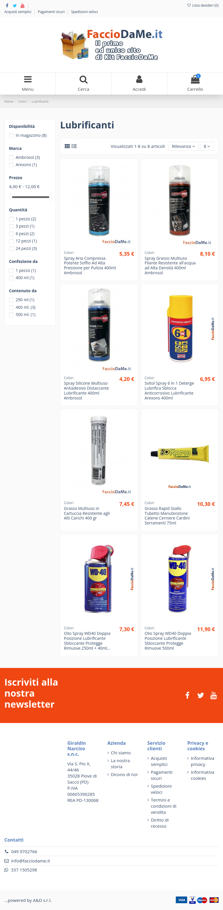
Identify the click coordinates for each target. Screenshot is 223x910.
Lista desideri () (203, 5)
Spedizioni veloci (84, 11)
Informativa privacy (202, 761)
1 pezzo (26, 218)
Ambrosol (28, 157)
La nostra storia (120, 763)
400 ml (25, 277)
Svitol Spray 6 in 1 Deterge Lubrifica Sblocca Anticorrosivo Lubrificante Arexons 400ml (169, 390)
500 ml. (25, 314)
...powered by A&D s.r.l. (27, 900)
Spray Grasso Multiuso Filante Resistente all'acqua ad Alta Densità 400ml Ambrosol (170, 265)
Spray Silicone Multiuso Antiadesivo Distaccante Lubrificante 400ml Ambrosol (86, 390)
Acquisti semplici (18, 11)
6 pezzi (25, 233)
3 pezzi (25, 226)
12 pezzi (26, 241)
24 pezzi (26, 248)
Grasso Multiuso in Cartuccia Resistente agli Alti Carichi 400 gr (87, 513)
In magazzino (31, 135)
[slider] (11, 197)
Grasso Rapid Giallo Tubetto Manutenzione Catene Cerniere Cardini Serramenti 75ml (167, 516)
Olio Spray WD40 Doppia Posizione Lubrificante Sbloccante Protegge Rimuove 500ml (168, 641)
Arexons (26, 164)
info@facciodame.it (30, 861)
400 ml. (25, 307)
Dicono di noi (124, 774)
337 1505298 (24, 870)
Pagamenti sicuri (52, 11)
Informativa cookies (202, 775)
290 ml (25, 299)
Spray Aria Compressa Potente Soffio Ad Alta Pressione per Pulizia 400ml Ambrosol (90, 265)
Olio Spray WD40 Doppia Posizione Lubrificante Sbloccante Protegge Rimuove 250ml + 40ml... (87, 641)
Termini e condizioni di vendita (164, 806)
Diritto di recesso (160, 823)
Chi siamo (121, 752)
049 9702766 (24, 851)
